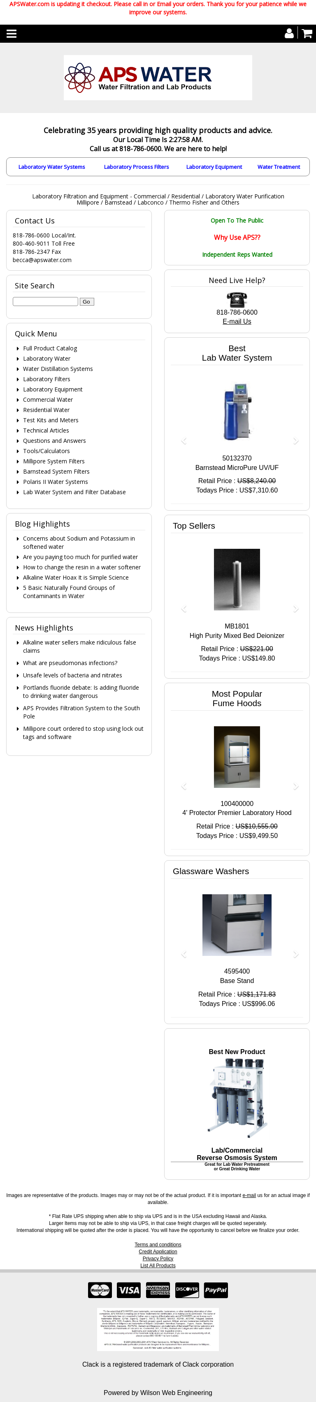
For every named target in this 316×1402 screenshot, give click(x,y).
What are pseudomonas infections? (70, 663)
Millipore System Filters (54, 461)
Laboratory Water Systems (52, 166)
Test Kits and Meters (51, 420)
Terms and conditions (158, 1245)
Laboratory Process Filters (136, 166)
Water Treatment (279, 166)
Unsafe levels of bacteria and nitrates (72, 675)
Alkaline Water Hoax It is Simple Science (76, 577)
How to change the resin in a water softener (82, 567)
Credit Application (158, 1252)
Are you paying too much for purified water (80, 557)
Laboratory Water (46, 358)
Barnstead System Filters (56, 471)
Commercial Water (48, 399)
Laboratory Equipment (214, 166)
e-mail (249, 1195)
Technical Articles (46, 430)
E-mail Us (237, 321)
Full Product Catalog (50, 348)
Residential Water (46, 410)
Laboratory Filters (46, 379)
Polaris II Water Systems (55, 482)
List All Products (157, 1265)
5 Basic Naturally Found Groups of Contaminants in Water (69, 592)
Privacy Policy (158, 1259)
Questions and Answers (54, 440)
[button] (181, 436)
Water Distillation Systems (58, 369)
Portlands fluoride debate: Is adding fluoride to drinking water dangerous (81, 692)
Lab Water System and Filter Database (74, 492)
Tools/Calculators (46, 451)
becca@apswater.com (42, 260)
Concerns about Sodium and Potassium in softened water (79, 542)
